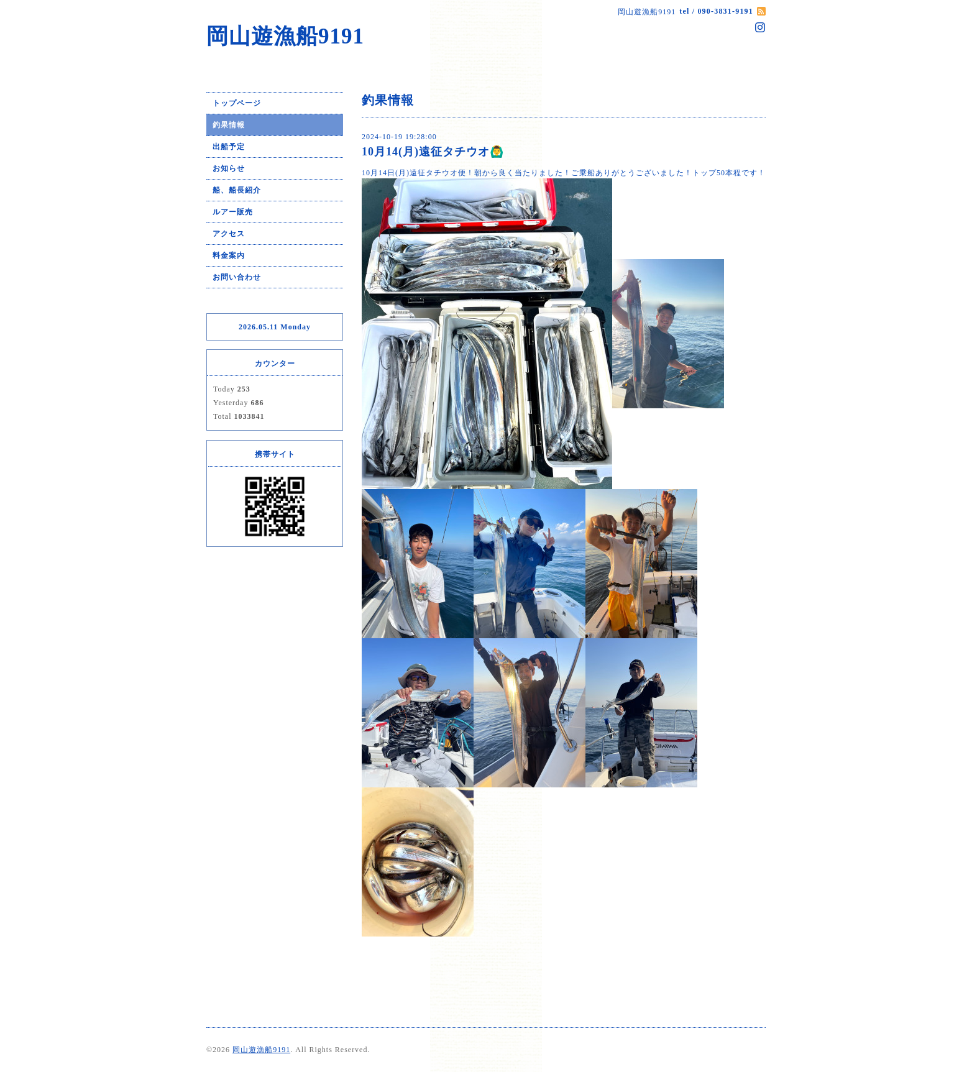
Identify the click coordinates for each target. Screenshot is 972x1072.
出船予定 (229, 146)
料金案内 (229, 255)
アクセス (229, 233)
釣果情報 (229, 125)
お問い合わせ (237, 277)
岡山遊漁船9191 (285, 36)
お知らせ (229, 168)
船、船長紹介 (237, 190)
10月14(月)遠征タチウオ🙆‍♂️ (433, 151)
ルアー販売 (233, 212)
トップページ (237, 103)
